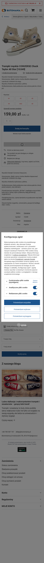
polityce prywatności (20, 255)
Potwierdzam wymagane (22, 316)
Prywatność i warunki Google (25, 259)
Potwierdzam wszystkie (22, 302)
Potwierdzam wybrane (22, 309)
